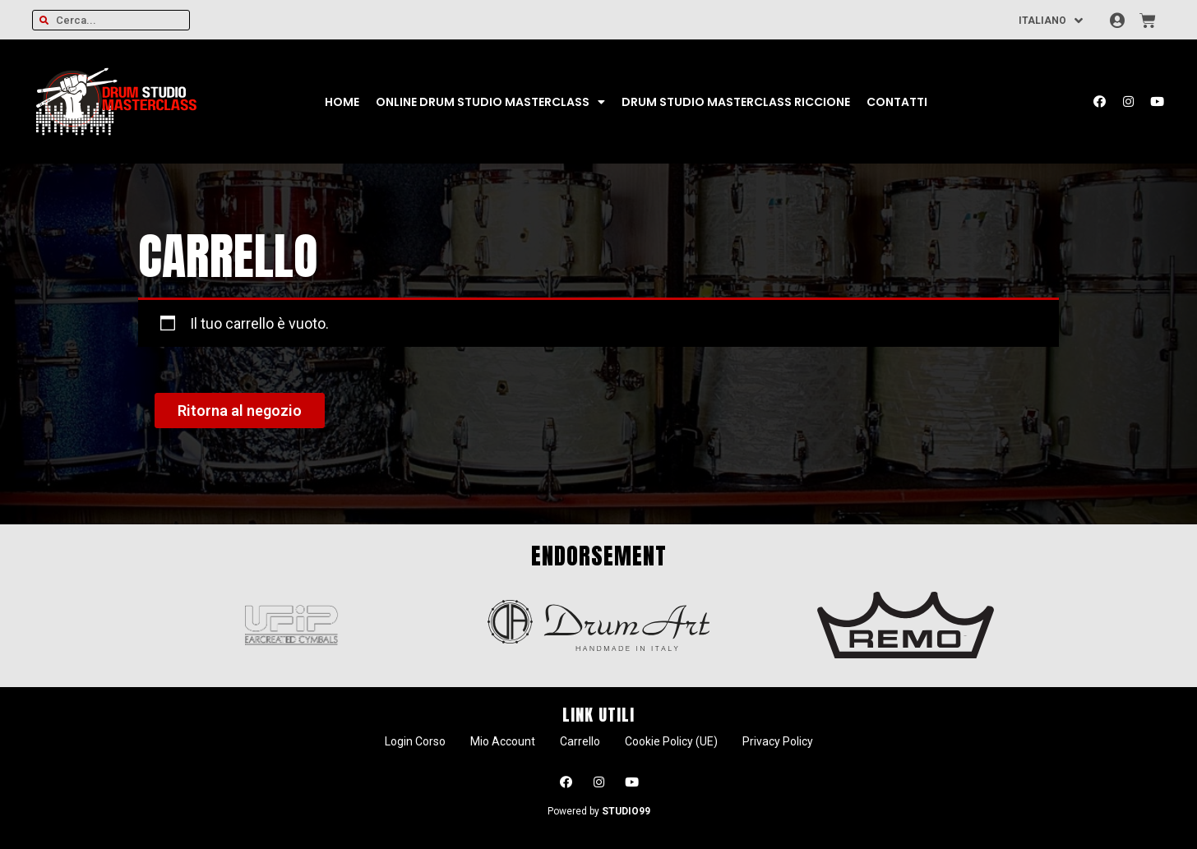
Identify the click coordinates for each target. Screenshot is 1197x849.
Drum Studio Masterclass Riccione (736, 102)
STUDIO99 (626, 811)
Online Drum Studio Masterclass (490, 102)
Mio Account (502, 741)
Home (342, 102)
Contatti (897, 102)
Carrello (580, 741)
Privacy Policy (777, 741)
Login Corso (415, 741)
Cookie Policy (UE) (671, 741)
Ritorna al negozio (240, 410)
